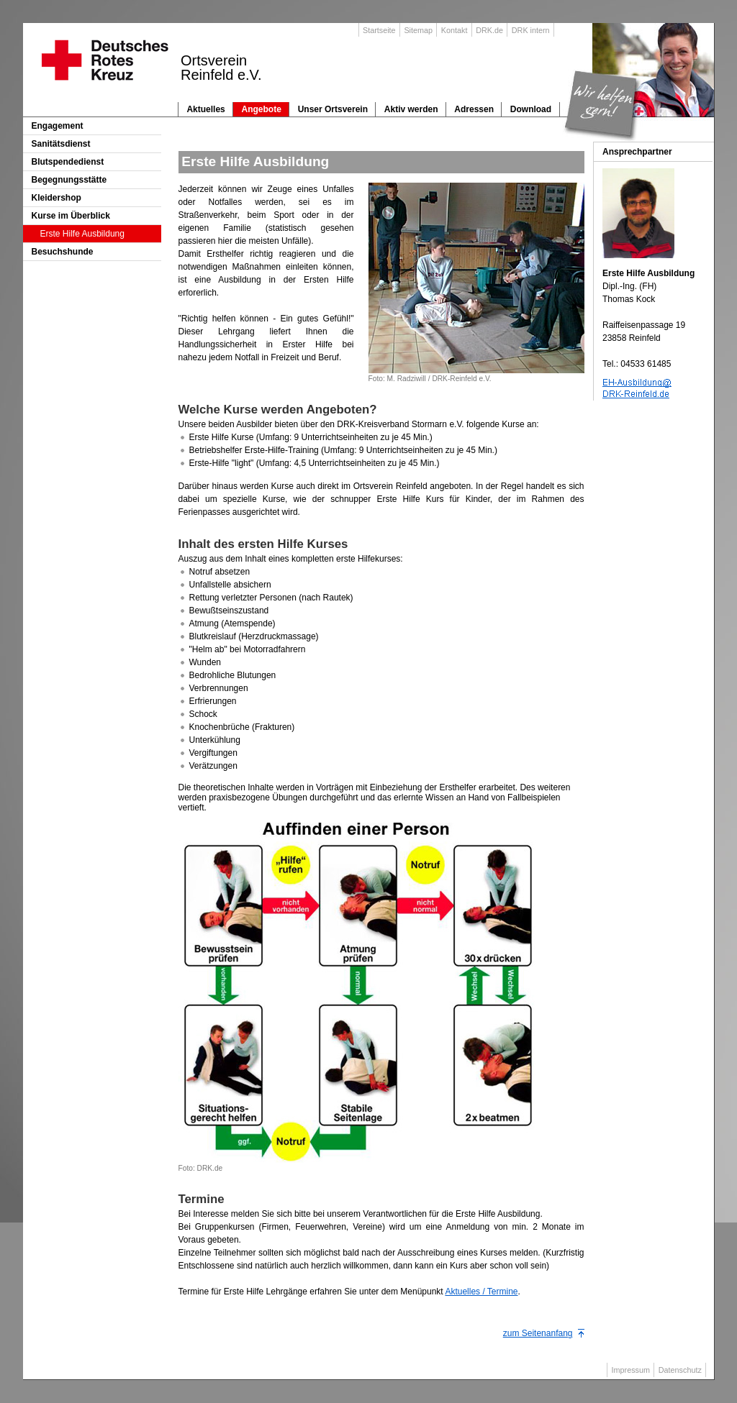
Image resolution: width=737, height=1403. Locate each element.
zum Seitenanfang (538, 1333)
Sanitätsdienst (61, 144)
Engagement (57, 126)
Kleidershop (56, 198)
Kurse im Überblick (71, 216)
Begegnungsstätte (69, 180)
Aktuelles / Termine (481, 1292)
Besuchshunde (63, 252)
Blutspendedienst (68, 162)
